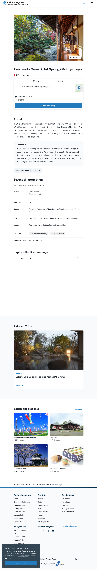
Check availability (48, 106)
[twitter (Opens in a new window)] (44, 531)
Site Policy (41, 559)
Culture (41, 502)
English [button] (79, 559)
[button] (87, 3)
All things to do (43, 521)
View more (79, 409)
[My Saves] (87, 3)
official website (24, 185)
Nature (40, 515)
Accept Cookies (21, 563)
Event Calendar (19, 505)
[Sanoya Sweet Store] (66, 458)
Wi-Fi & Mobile (19, 543)
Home (16, 485)
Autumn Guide (19, 515)
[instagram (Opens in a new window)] (48, 531)
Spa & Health (43, 512)
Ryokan (37, 170)
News (16, 499)
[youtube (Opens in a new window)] (53, 531)
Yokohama (66, 499)
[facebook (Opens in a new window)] (39, 531)
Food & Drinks (43, 505)
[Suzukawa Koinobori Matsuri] (31, 427)
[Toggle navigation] (92, 3)
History (40, 508)
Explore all (17, 521)
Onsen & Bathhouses (23, 170)
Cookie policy (23, 556)
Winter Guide (19, 518)
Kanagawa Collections (22, 502)
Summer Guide (19, 512)
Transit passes (19, 537)
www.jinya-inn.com (25, 97)
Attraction (41, 499)
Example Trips (19, 540)
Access (16, 533)
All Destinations (68, 512)
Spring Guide (18, 508)
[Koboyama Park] (31, 458)
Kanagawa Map (68, 508)
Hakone (65, 505)
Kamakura (66, 502)
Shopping (41, 518)
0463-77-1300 (23, 100)
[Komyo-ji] (66, 427)
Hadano (25, 75)
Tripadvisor (34, 241)
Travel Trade (51, 559)
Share (61, 81)
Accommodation (20, 530)
